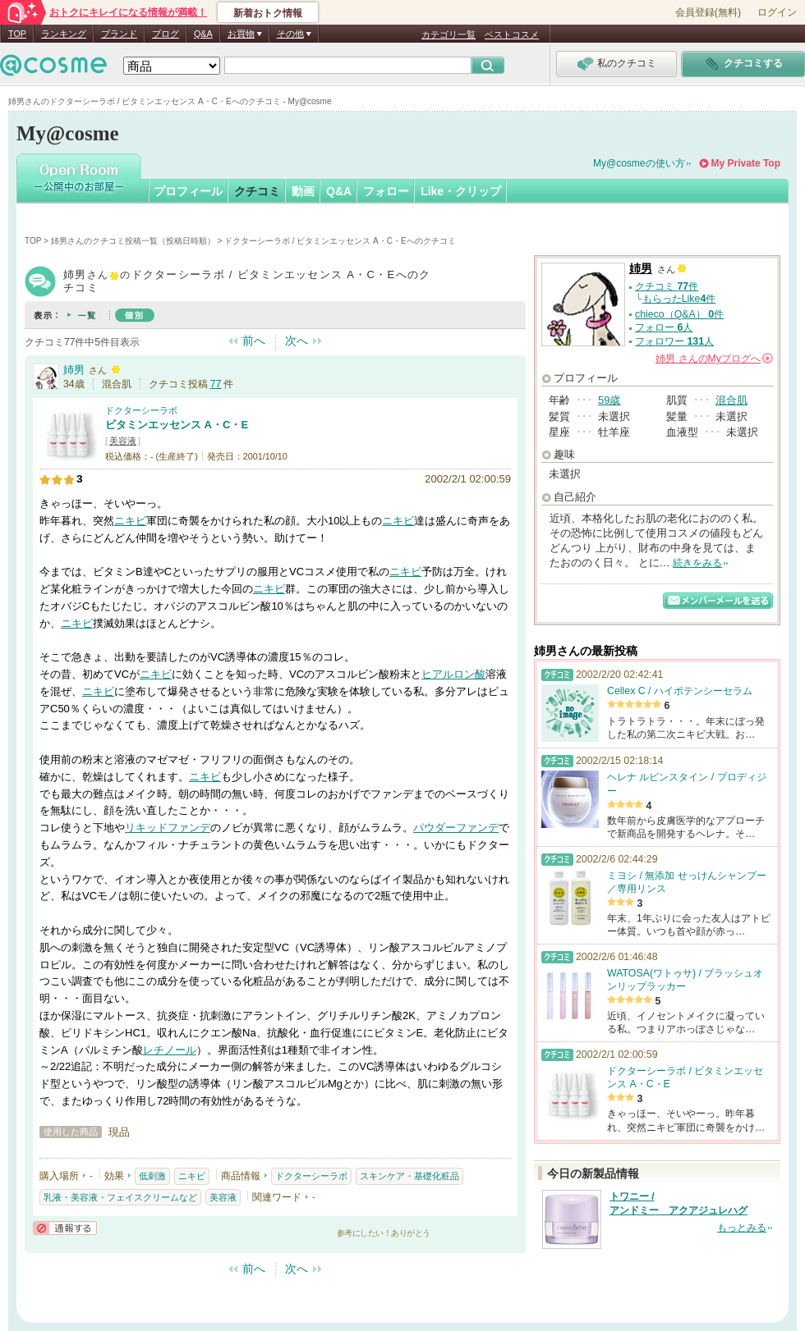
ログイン (777, 12)
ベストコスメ (512, 34)
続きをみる (697, 563)
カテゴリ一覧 (448, 34)
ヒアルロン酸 (453, 674)
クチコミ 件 (666, 286)
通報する (65, 1228)
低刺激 (152, 1176)
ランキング (63, 34)
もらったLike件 (679, 298)
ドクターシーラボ (141, 410)
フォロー (386, 191)
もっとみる (741, 1227)
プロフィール (188, 191)
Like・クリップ (461, 191)
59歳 (609, 400)
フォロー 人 (663, 327)
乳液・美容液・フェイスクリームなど (120, 1197)
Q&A (203, 34)
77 (216, 384)
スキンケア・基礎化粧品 (409, 1176)
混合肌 (731, 400)
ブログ (165, 34)
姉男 (74, 370)
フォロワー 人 (674, 341)
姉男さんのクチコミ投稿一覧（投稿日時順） (133, 240)
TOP (17, 34)
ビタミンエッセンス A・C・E (176, 425)
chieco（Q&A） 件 (679, 314)
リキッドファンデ (167, 827)
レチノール (169, 1050)
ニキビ (130, 521)
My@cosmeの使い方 (639, 163)
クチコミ (257, 191)
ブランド (119, 34)
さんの (714, 358)
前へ (253, 340)
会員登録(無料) (708, 12)
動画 (303, 191)
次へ (296, 340)
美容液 (122, 441)
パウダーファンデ (456, 827)
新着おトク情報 (267, 13)
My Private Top (745, 163)
